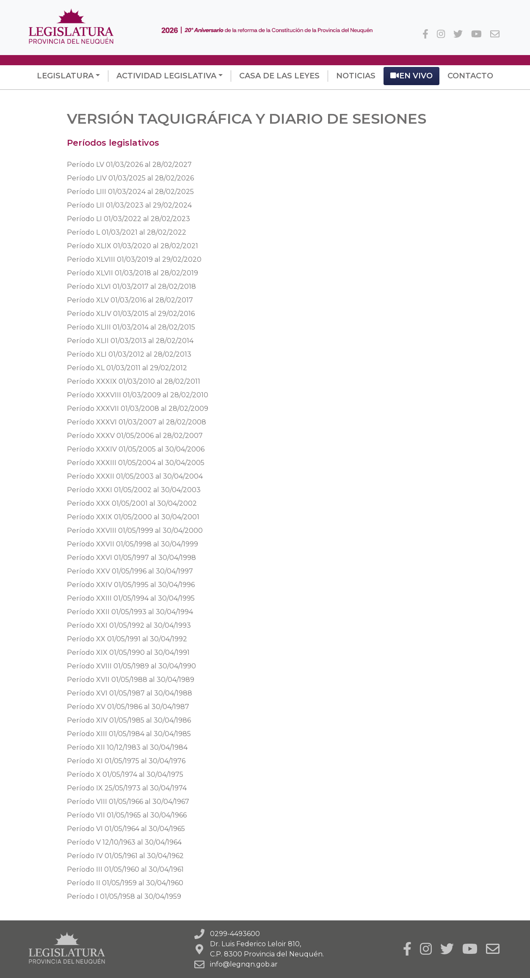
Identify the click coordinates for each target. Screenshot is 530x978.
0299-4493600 (235, 934)
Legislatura (65, 75)
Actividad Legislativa (166, 75)
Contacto (470, 75)
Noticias (355, 75)
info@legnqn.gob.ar (244, 964)
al (129, 165)
